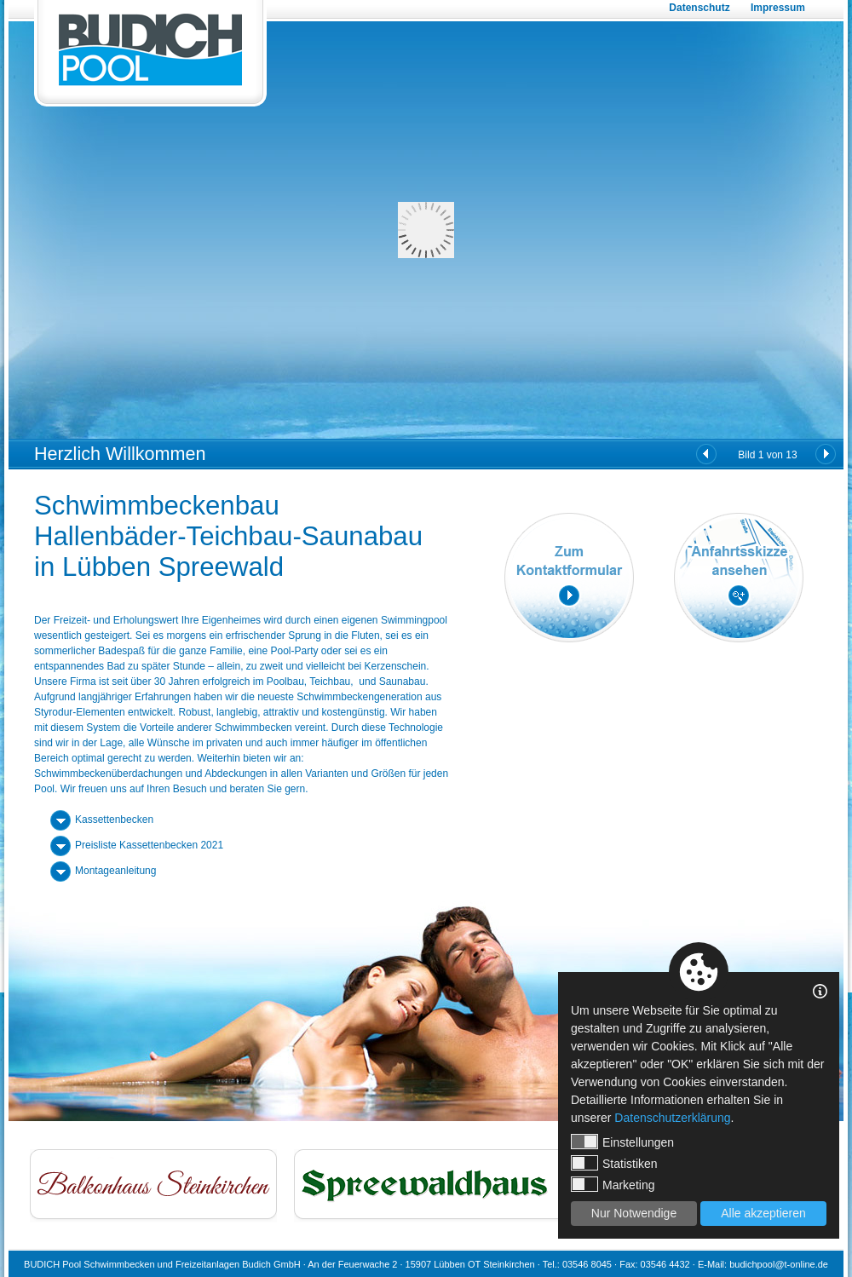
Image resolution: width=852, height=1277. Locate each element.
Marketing (612, 1184)
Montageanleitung (115, 871)
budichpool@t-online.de (778, 1264)
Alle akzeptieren (763, 1213)
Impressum (778, 8)
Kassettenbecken (114, 819)
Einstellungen (622, 1141)
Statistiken (614, 1163)
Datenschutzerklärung (672, 1118)
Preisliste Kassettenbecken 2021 (149, 845)
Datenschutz (699, 8)
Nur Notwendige (633, 1213)
